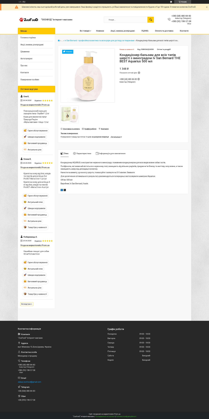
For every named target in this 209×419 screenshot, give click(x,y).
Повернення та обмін (30, 80)
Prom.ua (117, 414)
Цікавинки (25, 51)
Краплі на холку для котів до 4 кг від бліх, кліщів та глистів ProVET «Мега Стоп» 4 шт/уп (37, 184)
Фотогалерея (26, 59)
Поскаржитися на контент (105, 416)
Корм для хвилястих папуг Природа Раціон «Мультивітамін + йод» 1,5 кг (36, 119)
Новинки (100, 31)
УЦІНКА (144, 31)
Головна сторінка (28, 38)
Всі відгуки (26, 304)
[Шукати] (150, 20)
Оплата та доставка (164, 31)
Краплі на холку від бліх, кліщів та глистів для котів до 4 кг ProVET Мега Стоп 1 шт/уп (37, 176)
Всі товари (84, 31)
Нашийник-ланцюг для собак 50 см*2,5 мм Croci (36, 252)
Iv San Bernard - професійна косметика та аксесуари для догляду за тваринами (99, 41)
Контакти (184, 31)
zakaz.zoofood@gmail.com (29, 382)
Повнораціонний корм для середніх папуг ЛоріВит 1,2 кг (36, 112)
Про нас (24, 65)
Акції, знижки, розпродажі (123, 31)
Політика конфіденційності (126, 416)
